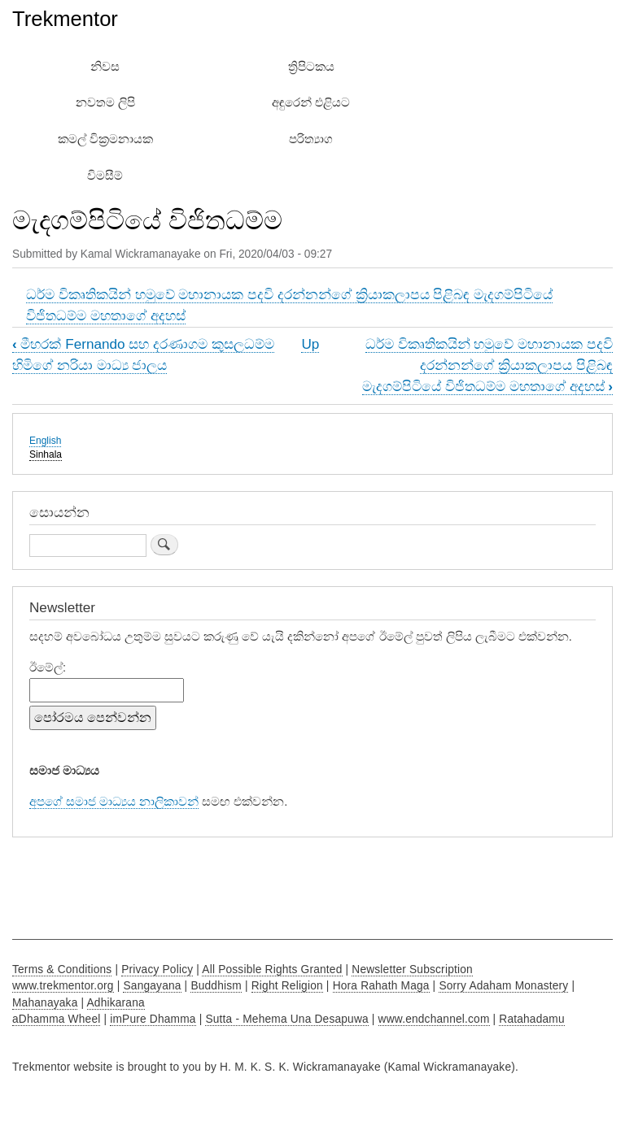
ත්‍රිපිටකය (311, 66)
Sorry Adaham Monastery (503, 986)
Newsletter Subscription (412, 969)
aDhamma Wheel (56, 1019)
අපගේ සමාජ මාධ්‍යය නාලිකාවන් (114, 801)
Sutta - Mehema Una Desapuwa (286, 1019)
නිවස (105, 66)
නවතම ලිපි (105, 102)
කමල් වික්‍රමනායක (105, 139)
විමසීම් (105, 175)
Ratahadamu (531, 1019)
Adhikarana (116, 1003)
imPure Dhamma (152, 1019)
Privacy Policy (157, 969)
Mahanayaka (44, 1003)
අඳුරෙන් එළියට (311, 102)
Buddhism (216, 986)
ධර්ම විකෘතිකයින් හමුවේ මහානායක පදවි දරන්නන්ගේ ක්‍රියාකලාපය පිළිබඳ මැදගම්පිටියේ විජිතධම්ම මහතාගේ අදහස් (487, 364)
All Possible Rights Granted (272, 969)
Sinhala (45, 454)
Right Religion (287, 986)
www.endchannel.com (434, 1019)
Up (310, 344)
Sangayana (152, 986)
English (45, 440)
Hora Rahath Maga (381, 986)
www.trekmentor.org (63, 986)
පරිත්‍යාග (311, 139)
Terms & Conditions (61, 969)
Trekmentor (65, 18)
